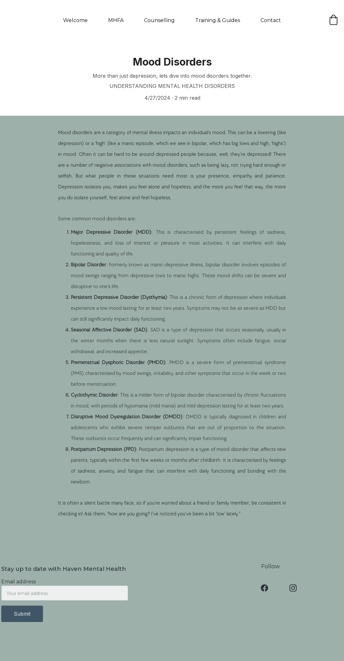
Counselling (159, 20)
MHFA (116, 20)
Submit (23, 613)
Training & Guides (217, 20)
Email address (19, 582)
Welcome (75, 20)
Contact (270, 20)
